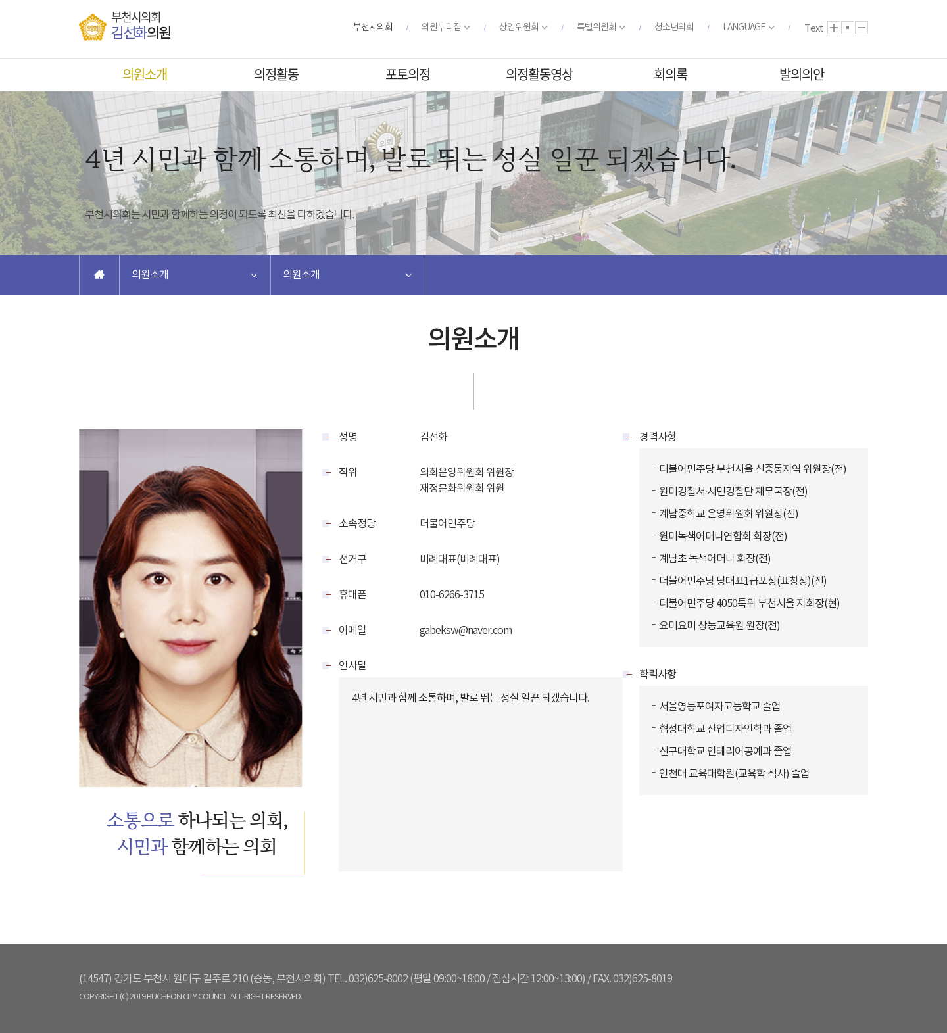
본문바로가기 (0, 0)
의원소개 (144, 74)
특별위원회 (596, 27)
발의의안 (801, 74)
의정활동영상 (539, 74)
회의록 (670, 74)
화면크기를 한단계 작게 (861, 27)
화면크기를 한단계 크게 (833, 27)
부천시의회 (373, 27)
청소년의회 (674, 27)
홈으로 (99, 275)
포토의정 (407, 74)
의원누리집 (441, 27)
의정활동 (276, 74)
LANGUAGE (744, 27)
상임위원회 (519, 27)
